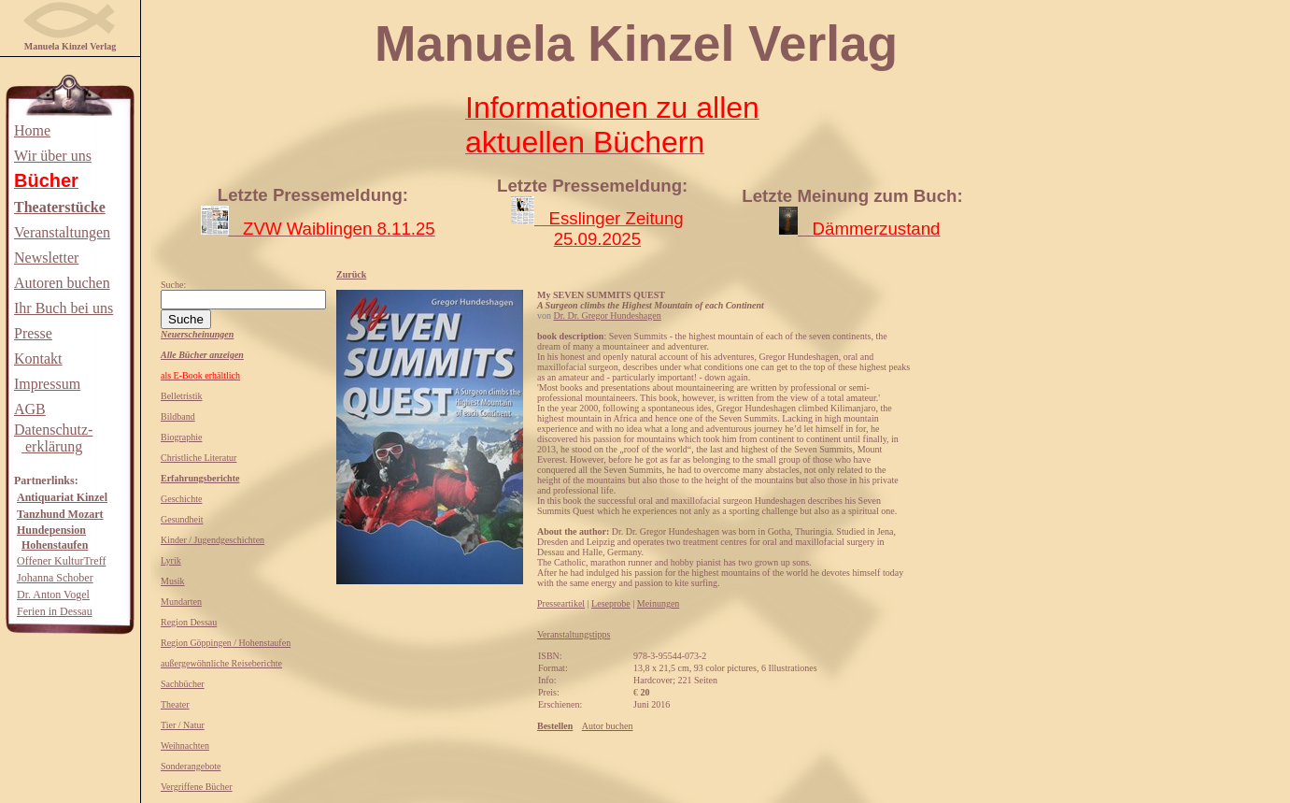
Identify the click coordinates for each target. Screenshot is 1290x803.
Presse (33, 333)
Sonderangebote (190, 766)
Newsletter (46, 257)
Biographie (181, 437)
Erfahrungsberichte (200, 478)
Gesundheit (182, 519)
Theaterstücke (60, 207)
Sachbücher (183, 684)
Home (32, 130)
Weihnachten (185, 745)
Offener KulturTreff (61, 560)
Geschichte (181, 499)
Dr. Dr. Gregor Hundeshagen (607, 315)
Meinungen (658, 603)
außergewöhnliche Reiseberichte (221, 663)
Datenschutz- (53, 429)
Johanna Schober (55, 577)
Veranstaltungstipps (573, 634)
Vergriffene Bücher (197, 786)
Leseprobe (611, 603)
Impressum (47, 384)
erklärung (51, 446)
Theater (175, 704)
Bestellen (555, 726)
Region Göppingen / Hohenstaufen (226, 643)
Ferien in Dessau (54, 611)
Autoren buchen (62, 283)
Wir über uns (53, 156)
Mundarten (181, 601)
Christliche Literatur (198, 457)
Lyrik (171, 560)
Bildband (178, 416)
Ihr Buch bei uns (63, 308)
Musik (173, 581)
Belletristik (181, 396)
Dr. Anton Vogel (53, 594)
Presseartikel (561, 603)
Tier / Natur (183, 725)
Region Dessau (189, 622)
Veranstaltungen (62, 232)
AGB (30, 409)
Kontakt (38, 358)
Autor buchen (607, 726)
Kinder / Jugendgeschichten (212, 540)
